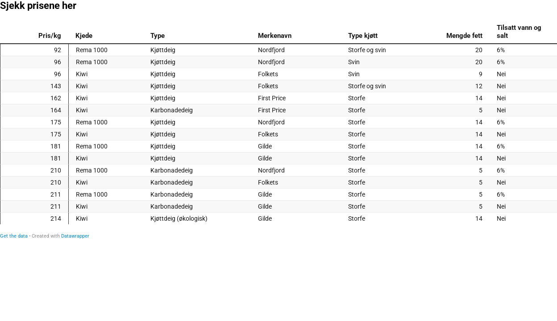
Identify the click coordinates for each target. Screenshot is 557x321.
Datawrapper (75, 236)
